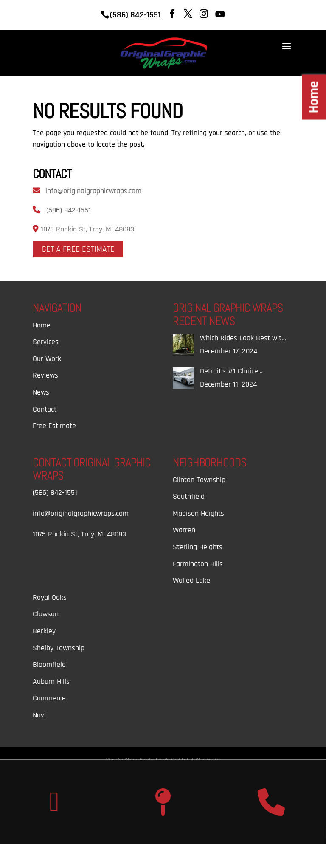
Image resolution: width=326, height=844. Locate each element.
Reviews (45, 375)
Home (42, 325)
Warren (184, 530)
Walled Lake (191, 580)
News (41, 392)
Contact (44, 409)
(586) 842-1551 (68, 210)
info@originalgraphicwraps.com (93, 191)
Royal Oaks (50, 597)
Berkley (44, 631)
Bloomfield (49, 664)
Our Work (47, 359)
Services (46, 342)
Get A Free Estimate (78, 249)
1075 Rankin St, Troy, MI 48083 (86, 229)
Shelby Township (58, 648)
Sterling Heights (197, 547)
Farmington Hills (198, 564)
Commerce (49, 698)
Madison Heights (198, 513)
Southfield (189, 496)
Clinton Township (199, 480)
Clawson (46, 614)
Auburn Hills (51, 681)
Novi (39, 715)
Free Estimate (54, 426)
